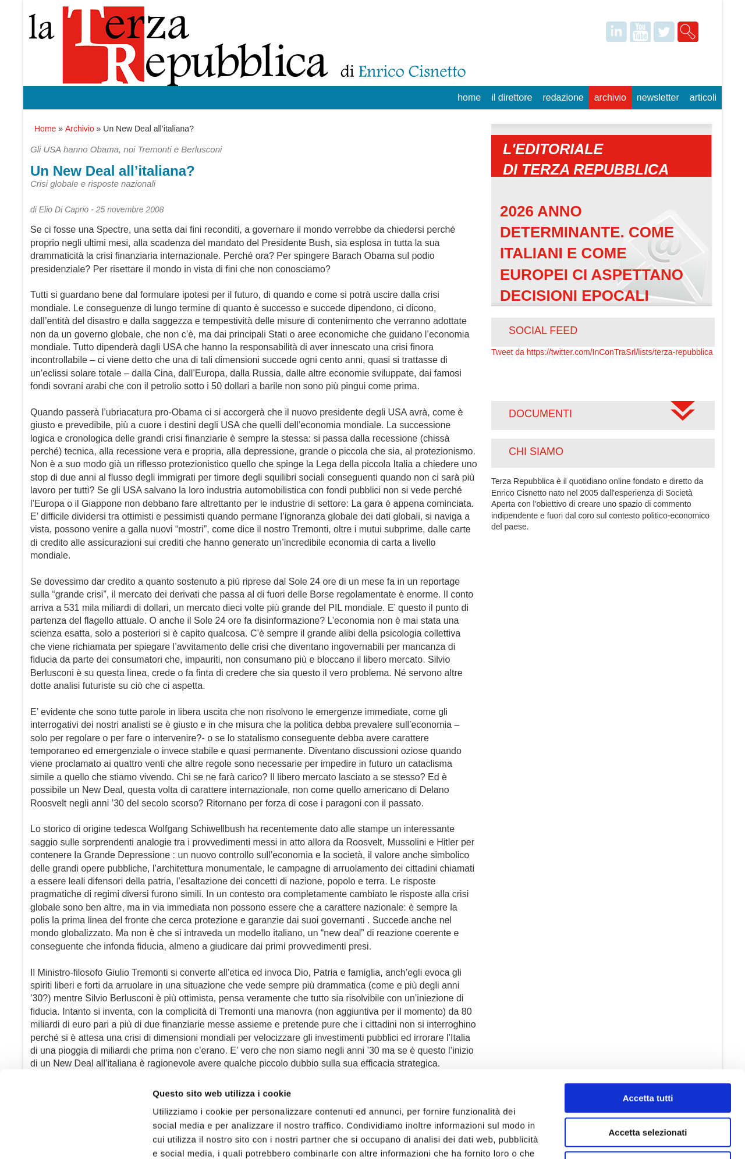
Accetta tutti (648, 1017)
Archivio (610, 97)
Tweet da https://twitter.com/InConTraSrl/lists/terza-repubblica (602, 352)
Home (469, 97)
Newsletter (658, 97)
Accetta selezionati (647, 1051)
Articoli (703, 97)
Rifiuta (648, 1085)
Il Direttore (511, 97)
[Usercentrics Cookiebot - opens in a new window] (75, 1136)
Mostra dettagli (612, 1136)
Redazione (562, 97)
